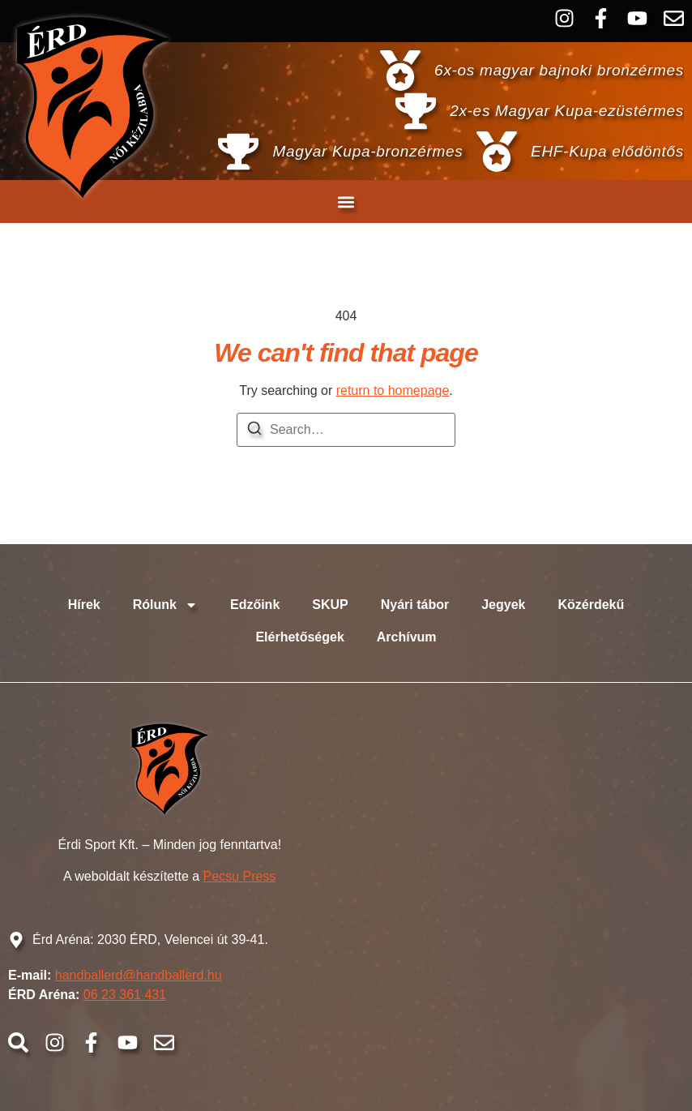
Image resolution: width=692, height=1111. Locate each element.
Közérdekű (590, 604)
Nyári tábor (415, 604)
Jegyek (503, 604)
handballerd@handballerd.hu (138, 975)
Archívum (407, 637)
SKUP (330, 604)
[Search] (254, 431)
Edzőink (255, 604)
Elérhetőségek (299, 637)
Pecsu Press (239, 876)
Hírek (84, 604)
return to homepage (393, 390)
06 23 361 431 (124, 995)
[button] (346, 201)
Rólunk (165, 605)
